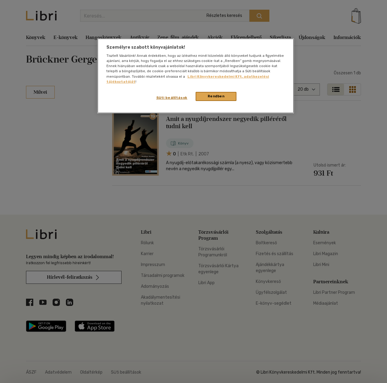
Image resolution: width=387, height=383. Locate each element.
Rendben (216, 96)
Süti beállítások (171, 98)
